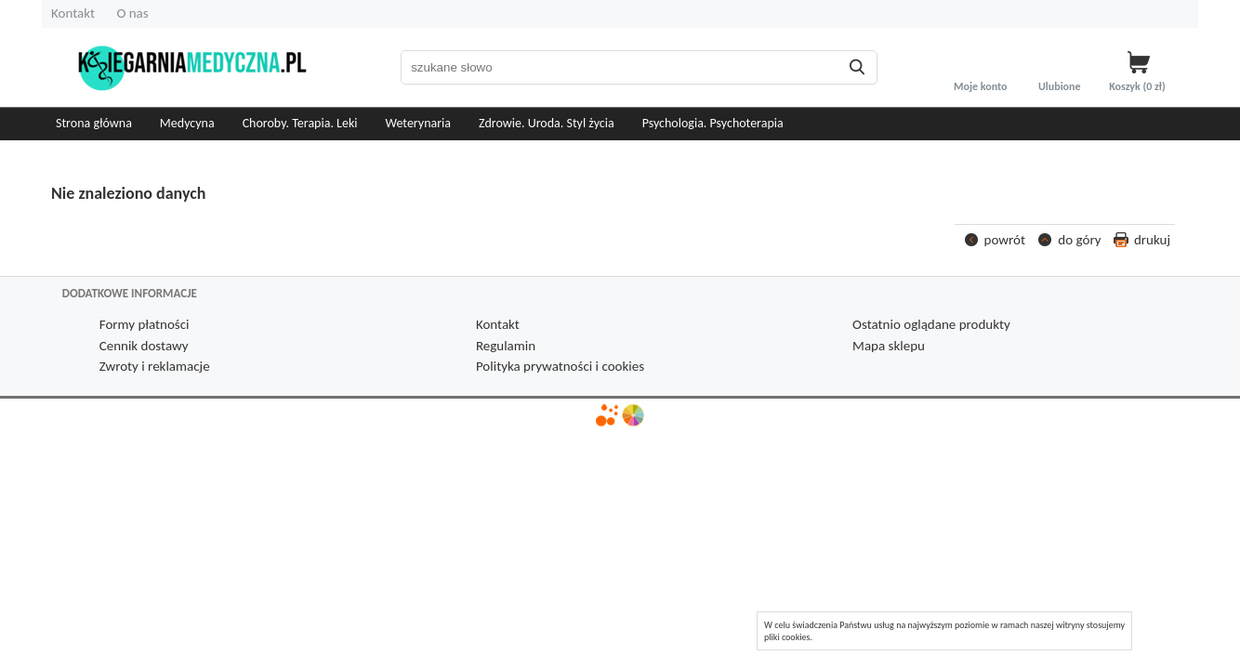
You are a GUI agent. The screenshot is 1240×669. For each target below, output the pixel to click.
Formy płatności (144, 324)
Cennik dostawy (144, 345)
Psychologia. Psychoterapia (713, 123)
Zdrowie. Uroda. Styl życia (546, 123)
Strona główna (94, 123)
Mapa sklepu (888, 345)
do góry (1079, 239)
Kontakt (73, 13)
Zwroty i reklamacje (154, 366)
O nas (132, 13)
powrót (1004, 239)
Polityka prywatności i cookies (560, 366)
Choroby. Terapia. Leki (300, 123)
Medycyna (187, 123)
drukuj (1152, 239)
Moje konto (980, 86)
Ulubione (1059, 86)
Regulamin (505, 345)
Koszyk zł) (1138, 86)
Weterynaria (419, 123)
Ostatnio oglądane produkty (931, 324)
